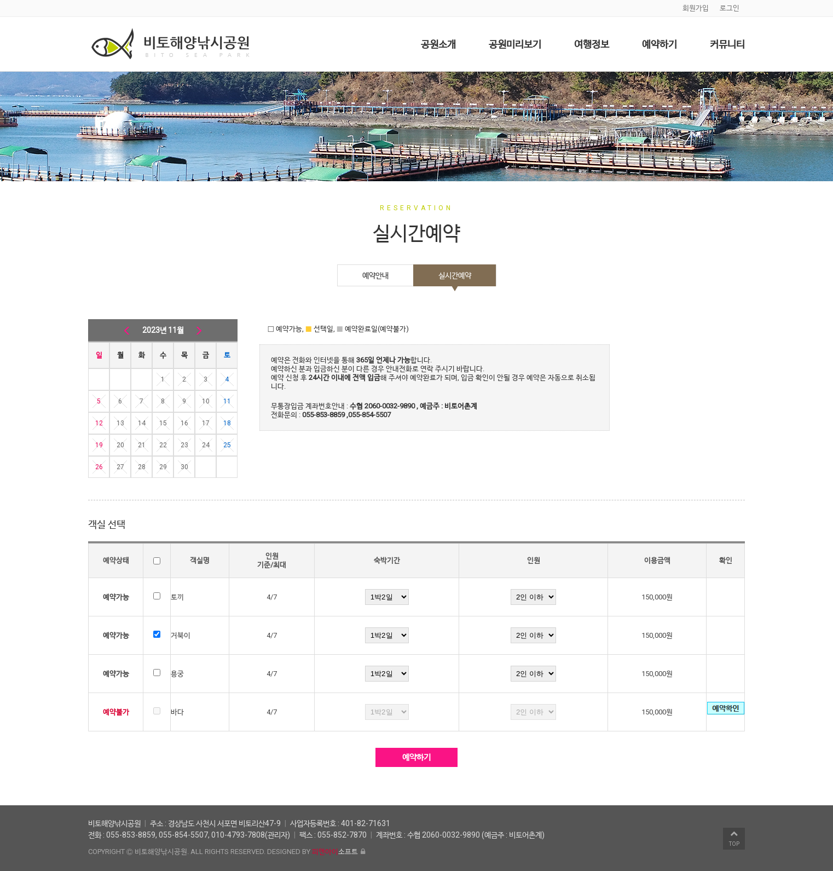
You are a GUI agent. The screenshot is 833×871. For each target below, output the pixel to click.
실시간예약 (454, 275)
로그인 (729, 8)
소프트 (335, 851)
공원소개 (438, 44)
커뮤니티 (727, 44)
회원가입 (695, 8)
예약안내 (375, 275)
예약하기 (659, 44)
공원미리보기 (515, 44)
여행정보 (591, 44)
